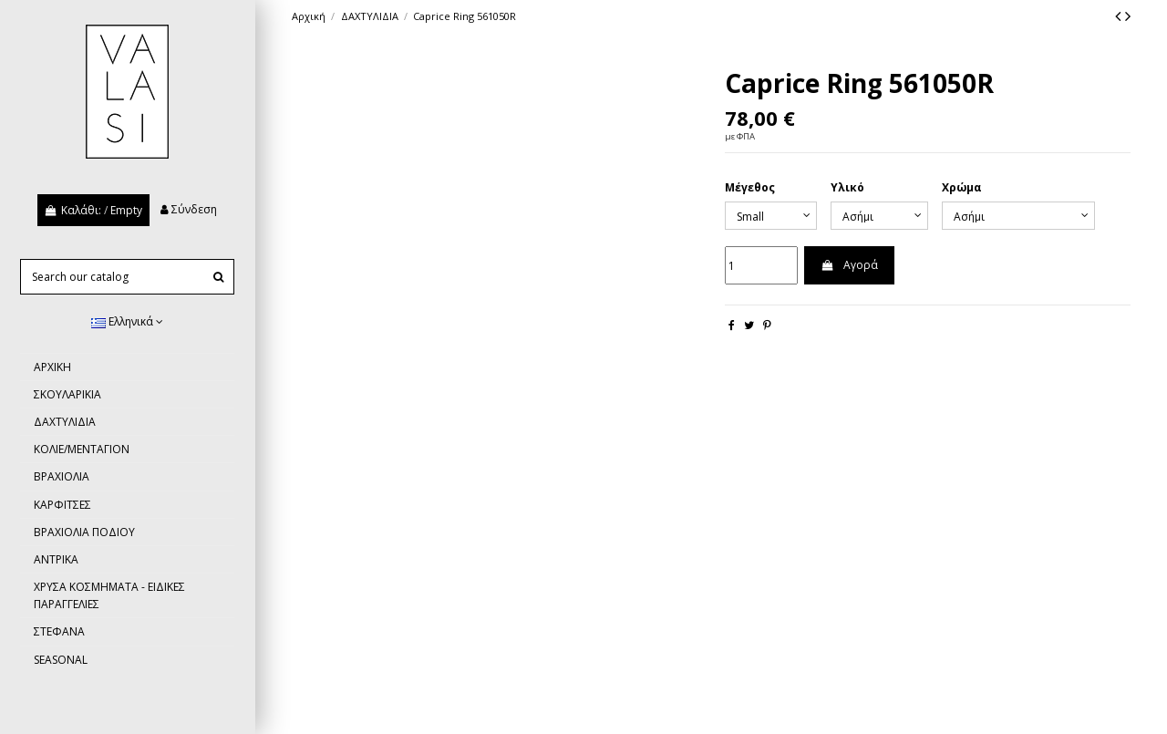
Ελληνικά (127, 321)
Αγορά (849, 265)
